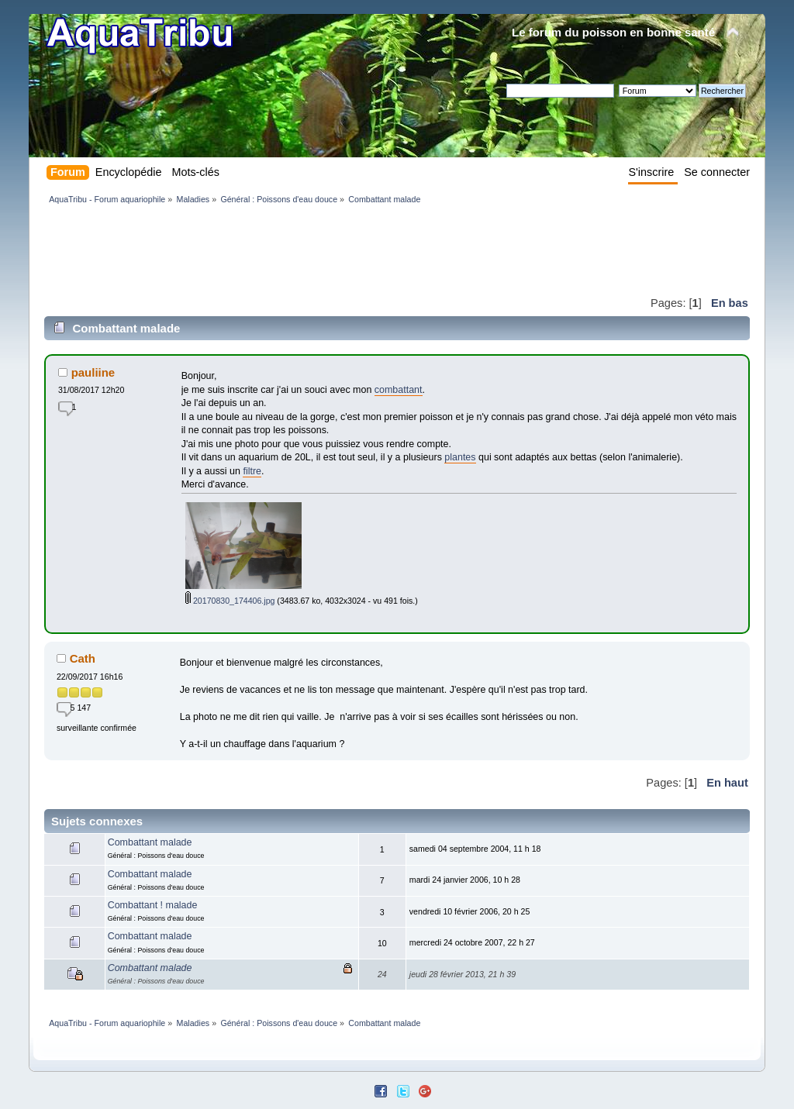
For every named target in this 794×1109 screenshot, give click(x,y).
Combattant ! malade (153, 905)
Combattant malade (150, 842)
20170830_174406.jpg (229, 600)
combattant (399, 389)
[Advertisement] (326, 249)
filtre (252, 471)
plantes (459, 457)
